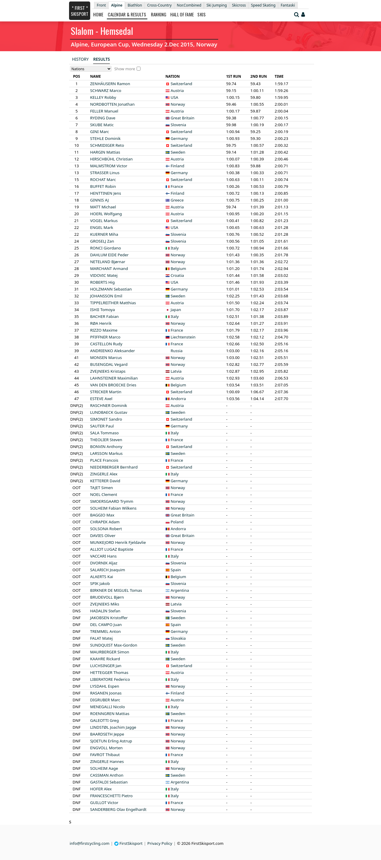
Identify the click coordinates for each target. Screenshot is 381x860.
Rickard (105, 658)
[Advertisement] (31, 89)
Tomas (116, 590)
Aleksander (112, 350)
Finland (177, 165)
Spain (176, 569)
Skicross (239, 5)
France (177, 186)
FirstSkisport (128, 843)
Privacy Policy (159, 843)
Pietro (111, 795)
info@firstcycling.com (90, 843)
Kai (101, 576)
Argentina (180, 590)
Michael (103, 207)
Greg (104, 720)
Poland (177, 522)
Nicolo (107, 706)
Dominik (105, 138)
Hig (102, 282)
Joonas (106, 693)
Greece (177, 200)
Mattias (105, 152)
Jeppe (107, 734)
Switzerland (181, 83)
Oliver (102, 535)
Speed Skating (263, 5)
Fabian (104, 316)
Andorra (178, 398)
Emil (106, 296)
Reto (107, 145)
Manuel (104, 111)
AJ (99, 200)
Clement (103, 494)
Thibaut (105, 754)
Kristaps (108, 371)
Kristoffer (109, 617)
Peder (109, 254)
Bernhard (114, 467)
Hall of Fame (182, 14)
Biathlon (135, 5)
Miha (104, 234)
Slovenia (178, 124)
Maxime (104, 330)
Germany (179, 138)
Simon (109, 652)
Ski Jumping (217, 5)
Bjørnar (107, 261)
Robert (106, 528)
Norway (178, 104)
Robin (103, 186)
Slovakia (178, 638)
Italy (175, 248)
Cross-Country (159, 5)
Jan (105, 665)
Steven (106, 439)
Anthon (107, 775)
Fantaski (288, 5)
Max (102, 515)
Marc (99, 131)
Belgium (178, 268)
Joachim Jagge (113, 727)
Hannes (107, 761)
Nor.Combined (189, 5)
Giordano (105, 248)
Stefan (105, 611)
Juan (106, 624)
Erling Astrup (111, 741)
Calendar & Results (127, 14)
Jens (105, 193)
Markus (104, 220)
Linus (105, 172)
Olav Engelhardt (118, 809)
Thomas (109, 672)
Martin (105, 391)
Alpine (116, 5)
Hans (103, 556)
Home (98, 14)
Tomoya (102, 309)
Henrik (101, 323)
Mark (101, 227)
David (105, 480)
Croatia (177, 275)
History (80, 59)
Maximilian (114, 378)
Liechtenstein (183, 337)
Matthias (113, 302)
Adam (105, 522)
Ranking (159, 14)
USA (174, 97)
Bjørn (107, 597)
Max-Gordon (113, 645)
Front (101, 5)
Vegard (109, 364)
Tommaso (104, 433)
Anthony (106, 446)
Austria (177, 90)
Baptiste (111, 549)
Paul (102, 426)
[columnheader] (76, 76)
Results (101, 59)
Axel (101, 398)
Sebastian (111, 289)
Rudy (106, 344)
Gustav (108, 412)
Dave (102, 118)
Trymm (111, 501)
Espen (104, 686)
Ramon (110, 83)
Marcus (106, 357)
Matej (104, 275)
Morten (106, 747)
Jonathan (112, 104)
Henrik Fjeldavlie (118, 542)
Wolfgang (106, 213)
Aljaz (104, 563)
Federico (110, 679)
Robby (103, 97)
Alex (104, 474)
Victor (108, 165)
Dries (113, 385)
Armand (109, 268)
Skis (201, 14)
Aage (104, 768)
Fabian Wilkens (113, 508)
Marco (105, 90)
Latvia (176, 371)
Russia (176, 350)
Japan (176, 309)
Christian (111, 159)
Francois (104, 460)
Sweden (178, 152)
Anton (105, 631)
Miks (104, 604)
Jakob (100, 583)
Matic (102, 124)
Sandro (106, 419)
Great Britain (182, 118)
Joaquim (107, 569)
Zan (102, 241)
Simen (101, 487)
